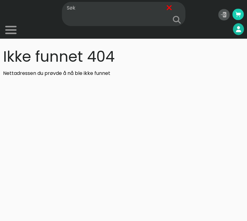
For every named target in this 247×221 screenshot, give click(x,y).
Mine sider (223, 29)
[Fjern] (169, 8)
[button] (224, 15)
